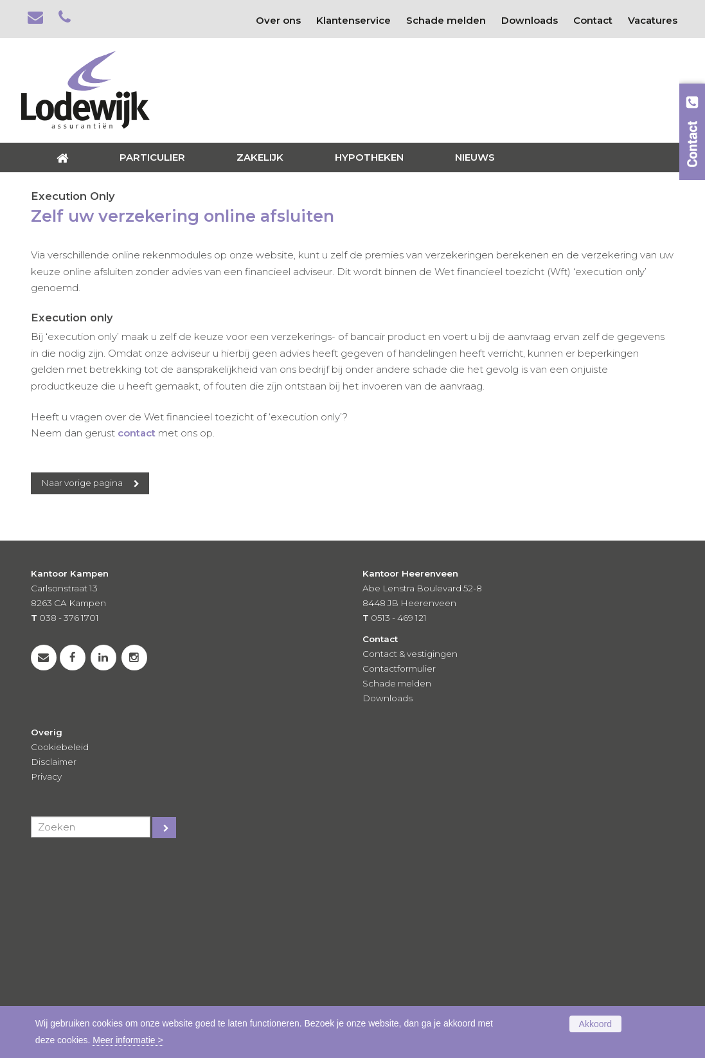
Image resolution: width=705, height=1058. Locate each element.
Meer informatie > (128, 1040)
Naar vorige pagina (82, 670)
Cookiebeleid (60, 934)
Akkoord (595, 1024)
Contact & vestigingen (410, 841)
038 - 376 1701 (69, 805)
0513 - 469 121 (399, 805)
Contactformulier (399, 856)
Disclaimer (53, 949)
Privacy (46, 963)
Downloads (387, 885)
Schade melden (396, 870)
